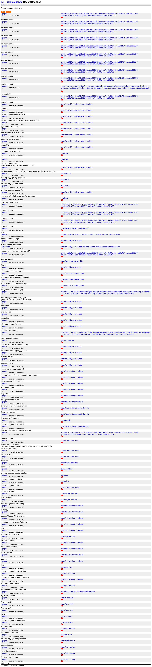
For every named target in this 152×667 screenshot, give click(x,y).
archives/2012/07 (81, 434)
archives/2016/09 (107, 206)
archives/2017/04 (118, 96)
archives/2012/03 (105, 432)
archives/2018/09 (107, 80)
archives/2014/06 (67, 222)
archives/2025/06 (67, 24)
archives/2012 (66, 432)
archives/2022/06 (67, 48)
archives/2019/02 (92, 70)
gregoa (4, 14)
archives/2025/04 (118, 22)
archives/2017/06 (67, 98)
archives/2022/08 (94, 48)
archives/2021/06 (67, 56)
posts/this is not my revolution (92, 293)
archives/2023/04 (118, 38)
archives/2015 (66, 212)
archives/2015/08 (94, 214)
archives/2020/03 (105, 62)
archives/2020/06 (67, 64)
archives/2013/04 (118, 253)
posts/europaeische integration (122, 86)
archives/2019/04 (118, 70)
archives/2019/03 (105, 70)
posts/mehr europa (101, 88)
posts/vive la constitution (112, 293)
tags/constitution (67, 469)
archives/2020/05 (132, 62)
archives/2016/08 (94, 206)
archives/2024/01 (78, 30)
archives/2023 (66, 38)
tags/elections (66, 616)
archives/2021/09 (107, 56)
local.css (69, 86)
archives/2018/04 (118, 78)
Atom (8, 12)
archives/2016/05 (132, 204)
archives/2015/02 (92, 212)
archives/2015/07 (81, 214)
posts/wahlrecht (128, 293)
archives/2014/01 (78, 220)
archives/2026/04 (118, 14)
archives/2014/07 (81, 222)
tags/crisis (65, 481)
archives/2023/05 (132, 38)
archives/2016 (66, 204)
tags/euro (64, 475)
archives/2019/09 (107, 72)
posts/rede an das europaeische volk (135, 88)
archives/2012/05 (132, 432)
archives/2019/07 (81, 72)
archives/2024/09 (107, 32)
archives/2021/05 (132, 54)
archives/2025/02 (92, 22)
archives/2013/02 (92, 253)
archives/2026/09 (107, 16)
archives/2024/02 (92, 30)
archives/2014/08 (94, 222)
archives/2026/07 (81, 16)
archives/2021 (66, 54)
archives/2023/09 (107, 40)
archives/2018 (66, 78)
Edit (2, 5)
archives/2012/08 (94, 434)
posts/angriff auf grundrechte (83, 86)
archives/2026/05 (132, 14)
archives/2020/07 (81, 64)
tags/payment (66, 173)
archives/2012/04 (118, 432)
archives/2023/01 (78, 38)
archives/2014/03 (105, 220)
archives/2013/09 (107, 255)
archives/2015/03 (105, 212)
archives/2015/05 (132, 212)
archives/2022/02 (92, 46)
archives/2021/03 (105, 54)
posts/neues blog (114, 88)
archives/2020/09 (107, 64)
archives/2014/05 (132, 220)
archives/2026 (66, 14)
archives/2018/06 (67, 80)
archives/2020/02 (92, 62)
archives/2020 (66, 62)
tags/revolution (66, 567)
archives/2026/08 (94, 16)
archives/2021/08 (94, 56)
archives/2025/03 (105, 22)
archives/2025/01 (78, 22)
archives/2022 (66, 46)
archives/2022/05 (132, 46)
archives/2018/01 (78, 78)
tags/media (65, 186)
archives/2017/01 (78, 96)
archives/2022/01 (78, 46)
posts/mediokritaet (86, 88)
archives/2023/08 (94, 40)
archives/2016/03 (105, 204)
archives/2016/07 (81, 206)
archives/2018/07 (81, 80)
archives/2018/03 (105, 78)
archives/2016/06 (67, 206)
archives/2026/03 (105, 14)
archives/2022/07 (81, 48)
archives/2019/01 (78, 70)
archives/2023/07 (81, 40)
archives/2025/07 (81, 24)
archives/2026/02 (92, 14)
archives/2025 (66, 22)
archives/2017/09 (107, 98)
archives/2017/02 (92, 96)
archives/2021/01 (78, 54)
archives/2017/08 (94, 98)
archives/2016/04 (118, 204)
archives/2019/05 (132, 70)
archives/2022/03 (105, 46)
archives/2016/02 (92, 204)
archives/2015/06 (67, 214)
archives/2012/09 (107, 434)
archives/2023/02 (92, 38)
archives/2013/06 (67, 255)
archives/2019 (66, 70)
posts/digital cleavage (103, 86)
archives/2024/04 (118, 30)
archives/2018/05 (132, 78)
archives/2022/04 (118, 46)
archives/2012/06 (67, 434)
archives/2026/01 (78, 14)
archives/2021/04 (118, 54)
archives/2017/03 (105, 96)
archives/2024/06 (67, 32)
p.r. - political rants (11, 2)
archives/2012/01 (78, 432)
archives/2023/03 (105, 38)
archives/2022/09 (107, 48)
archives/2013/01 (78, 253)
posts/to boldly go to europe (71, 241)
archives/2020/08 (94, 64)
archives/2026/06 (67, 16)
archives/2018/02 (92, 78)
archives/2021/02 (92, 54)
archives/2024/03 (105, 30)
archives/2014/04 (118, 220)
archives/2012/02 (92, 432)
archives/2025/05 (132, 22)
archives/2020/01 (78, 62)
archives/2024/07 (81, 32)
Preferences (8, 5)
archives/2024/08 (94, 32)
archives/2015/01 (78, 212)
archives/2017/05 (132, 96)
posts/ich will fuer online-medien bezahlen (76, 104)
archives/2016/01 (78, 204)
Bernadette (6, 247)
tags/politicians (66, 635)
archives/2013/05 (132, 253)
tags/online (65, 180)
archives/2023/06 (67, 40)
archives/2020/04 (118, 62)
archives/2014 (66, 220)
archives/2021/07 (81, 56)
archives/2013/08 (94, 255)
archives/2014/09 (107, 222)
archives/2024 (66, 30)
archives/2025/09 (107, 24)
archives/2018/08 (94, 80)
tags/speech (65, 420)
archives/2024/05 (132, 30)
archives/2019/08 (94, 72)
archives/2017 (66, 96)
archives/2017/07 (81, 98)
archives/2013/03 (105, 253)
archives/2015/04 (118, 212)
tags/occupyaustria (68, 573)
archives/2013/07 (81, 255)
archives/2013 (66, 253)
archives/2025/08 (94, 24)
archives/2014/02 (92, 220)
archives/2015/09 (107, 214)
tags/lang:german (67, 340)
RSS (3, 12)
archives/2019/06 (67, 72)
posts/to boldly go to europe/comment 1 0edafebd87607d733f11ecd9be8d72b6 (90, 247)
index (63, 86)
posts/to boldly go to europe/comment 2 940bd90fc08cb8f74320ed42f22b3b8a (90, 234)
